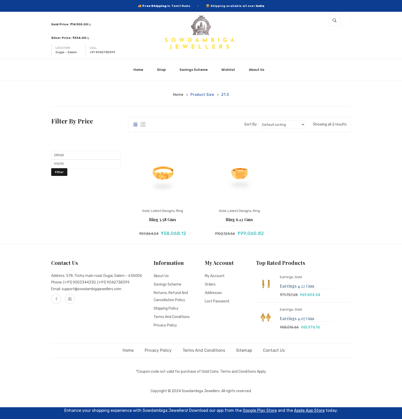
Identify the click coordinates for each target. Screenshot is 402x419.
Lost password (217, 301)
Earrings (286, 277)
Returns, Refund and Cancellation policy (171, 296)
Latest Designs (163, 211)
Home (178, 95)
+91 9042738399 (102, 52)
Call (93, 48)
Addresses (213, 293)
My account (215, 276)
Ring (179, 211)
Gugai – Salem (66, 52)
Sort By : (251, 124)
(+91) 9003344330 (79, 282)
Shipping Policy (166, 308)
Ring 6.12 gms (239, 219)
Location (63, 48)
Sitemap (244, 350)
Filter (59, 172)
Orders (210, 284)
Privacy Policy (165, 325)
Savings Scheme (167, 284)
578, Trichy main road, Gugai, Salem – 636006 (104, 276)
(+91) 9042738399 (113, 282)
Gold (145, 211)
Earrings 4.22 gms (297, 286)
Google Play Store (260, 410)
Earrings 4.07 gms (297, 318)
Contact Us (274, 350)
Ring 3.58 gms (162, 219)
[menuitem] (140, 69)
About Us (161, 276)
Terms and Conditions (172, 317)
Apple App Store (309, 410)
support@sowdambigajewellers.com (91, 289)
